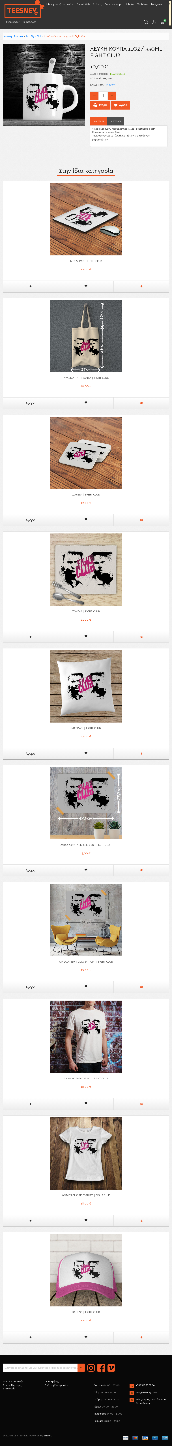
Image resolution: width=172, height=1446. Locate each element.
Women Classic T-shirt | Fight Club (86, 1195)
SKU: (92, 79)
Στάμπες (18, 36)
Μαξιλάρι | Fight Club (86, 728)
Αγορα (30, 403)
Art (27, 36)
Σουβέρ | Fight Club (86, 494)
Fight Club (36, 36)
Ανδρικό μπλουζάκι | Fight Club (86, 1078)
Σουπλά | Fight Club (86, 611)
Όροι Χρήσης (52, 1381)
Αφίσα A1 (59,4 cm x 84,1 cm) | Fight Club (86, 961)
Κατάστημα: (97, 85)
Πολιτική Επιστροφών (56, 1385)
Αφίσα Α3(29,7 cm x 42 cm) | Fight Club (86, 845)
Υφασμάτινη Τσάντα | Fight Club (86, 377)
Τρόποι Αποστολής (13, 1381)
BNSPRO (48, 1435)
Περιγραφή (98, 121)
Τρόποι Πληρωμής (12, 1385)
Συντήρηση (115, 121)
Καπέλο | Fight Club (86, 1312)
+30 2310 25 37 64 (145, 1385)
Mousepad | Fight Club (86, 261)
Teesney (110, 84)
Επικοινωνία (9, 1388)
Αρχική (8, 36)
